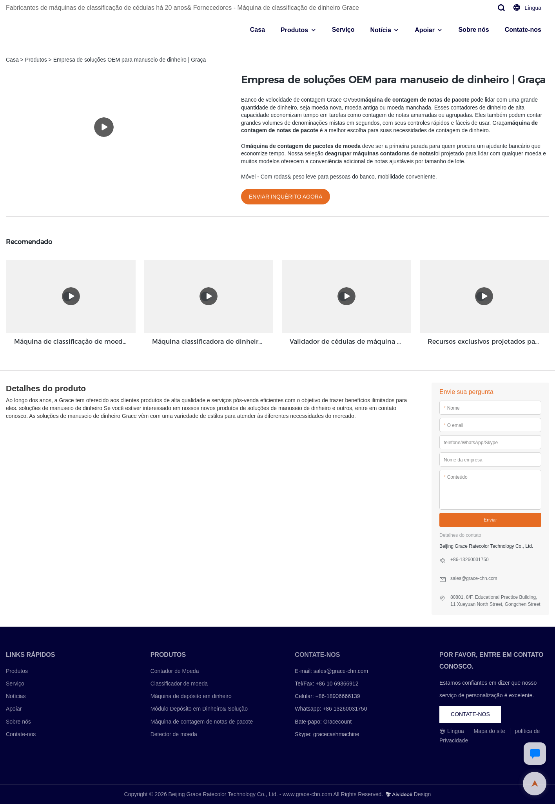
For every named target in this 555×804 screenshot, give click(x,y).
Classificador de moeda (179, 683)
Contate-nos (523, 29)
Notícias (16, 696)
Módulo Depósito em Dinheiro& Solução (199, 709)
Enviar (490, 520)
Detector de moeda (174, 734)
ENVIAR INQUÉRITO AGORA (285, 196)
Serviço (343, 29)
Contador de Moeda (175, 671)
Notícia (380, 30)
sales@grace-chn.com (341, 671)
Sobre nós (473, 29)
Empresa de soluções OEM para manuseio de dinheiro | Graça (129, 60)
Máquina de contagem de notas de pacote (202, 721)
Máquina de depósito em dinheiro (191, 696)
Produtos (294, 30)
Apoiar (425, 30)
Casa (257, 29)
